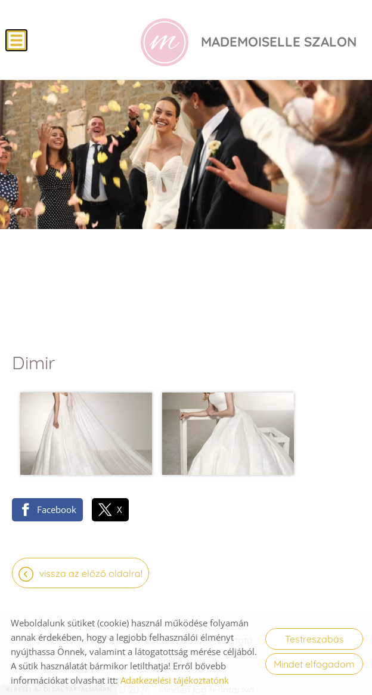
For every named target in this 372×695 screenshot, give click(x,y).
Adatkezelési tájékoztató (198, 602)
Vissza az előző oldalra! (90, 535)
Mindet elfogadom (314, 664)
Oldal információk (90, 602)
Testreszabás (314, 639)
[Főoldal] (160, 43)
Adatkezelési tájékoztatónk (174, 680)
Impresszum (294, 602)
